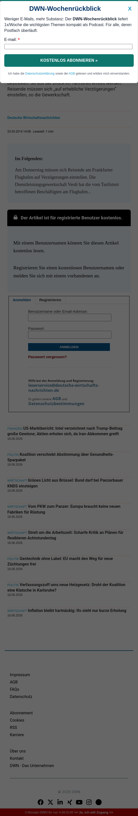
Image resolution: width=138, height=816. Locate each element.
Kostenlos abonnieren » (69, 60)
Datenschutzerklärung (40, 73)
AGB (71, 73)
